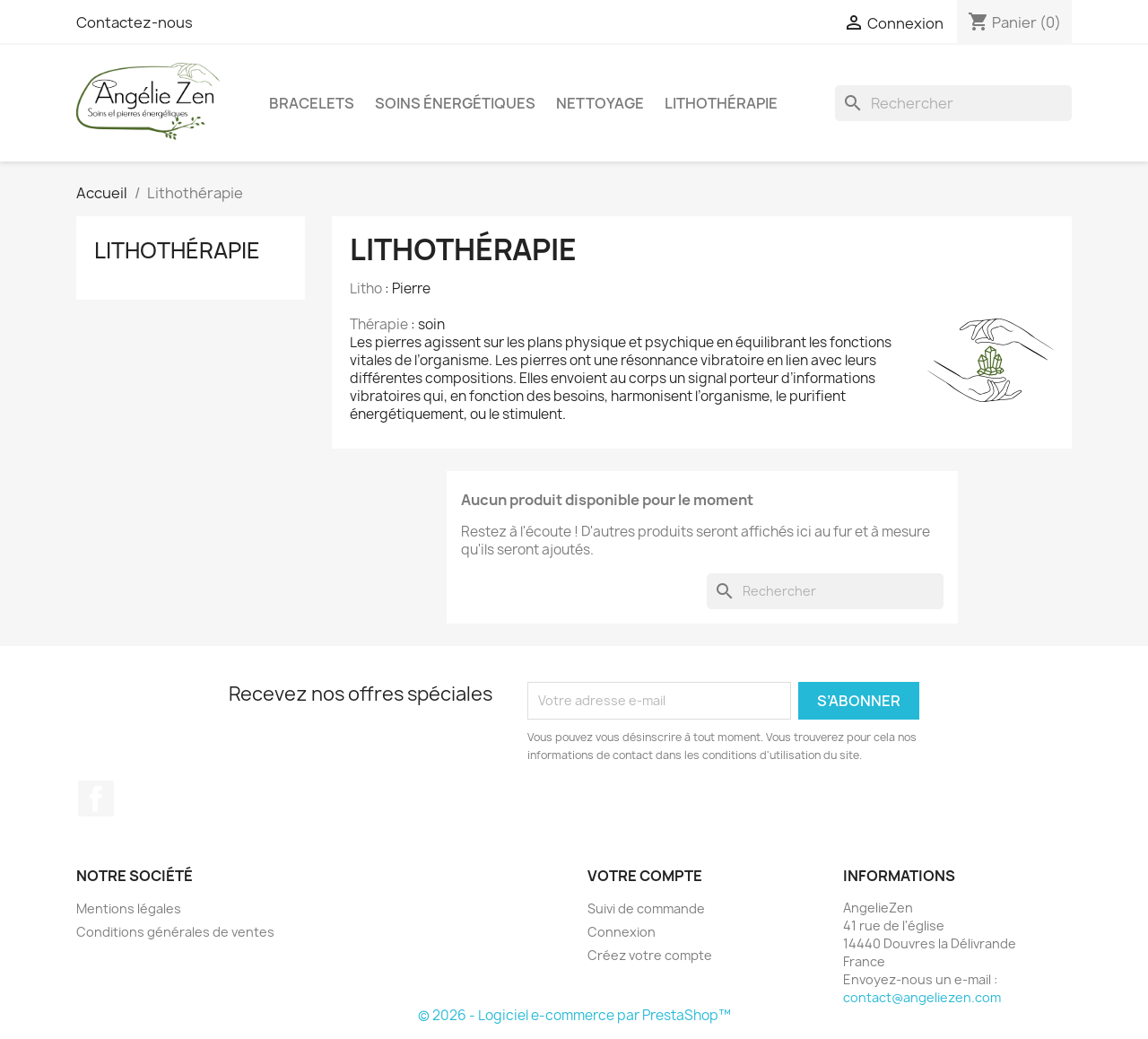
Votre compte (644, 876)
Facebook (96, 798)
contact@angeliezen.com (922, 997)
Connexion (621, 931)
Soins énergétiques (455, 103)
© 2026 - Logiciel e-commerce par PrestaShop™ (574, 1015)
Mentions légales (128, 908)
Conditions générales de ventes (175, 931)
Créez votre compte (649, 955)
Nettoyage (600, 103)
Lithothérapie (721, 103)
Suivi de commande (646, 908)
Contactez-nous (134, 22)
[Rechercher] (953, 103)
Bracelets (311, 103)
